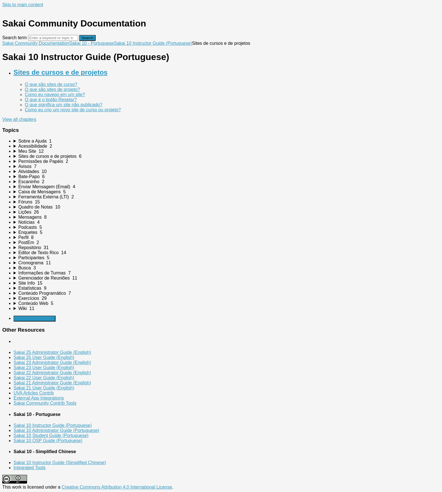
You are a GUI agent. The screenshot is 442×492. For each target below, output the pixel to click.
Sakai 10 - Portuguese (91, 43)
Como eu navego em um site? (55, 94)
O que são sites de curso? (51, 84)
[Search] (53, 38)
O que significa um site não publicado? (63, 104)
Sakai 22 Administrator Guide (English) (52, 372)
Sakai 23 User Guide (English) (44, 367)
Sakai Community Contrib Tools (45, 403)
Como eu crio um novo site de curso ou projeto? (73, 109)
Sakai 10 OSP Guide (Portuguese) (48, 440)
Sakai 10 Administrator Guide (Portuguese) (56, 430)
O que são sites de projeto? (52, 89)
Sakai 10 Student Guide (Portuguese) (51, 435)
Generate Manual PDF (34, 318)
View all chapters (19, 119)
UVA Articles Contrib (34, 393)
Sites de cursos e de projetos (60, 72)
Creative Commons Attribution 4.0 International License (117, 487)
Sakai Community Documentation (35, 43)
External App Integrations (39, 398)
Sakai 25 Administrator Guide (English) (52, 352)
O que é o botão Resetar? (51, 99)
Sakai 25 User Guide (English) (44, 357)
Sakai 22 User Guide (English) (44, 377)
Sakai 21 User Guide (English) (44, 387)
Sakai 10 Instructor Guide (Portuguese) (153, 43)
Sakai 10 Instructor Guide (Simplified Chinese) (60, 462)
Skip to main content (22, 4)
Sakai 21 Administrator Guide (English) (52, 382)
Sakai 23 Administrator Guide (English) (52, 362)
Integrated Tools (30, 467)
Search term (14, 37)
